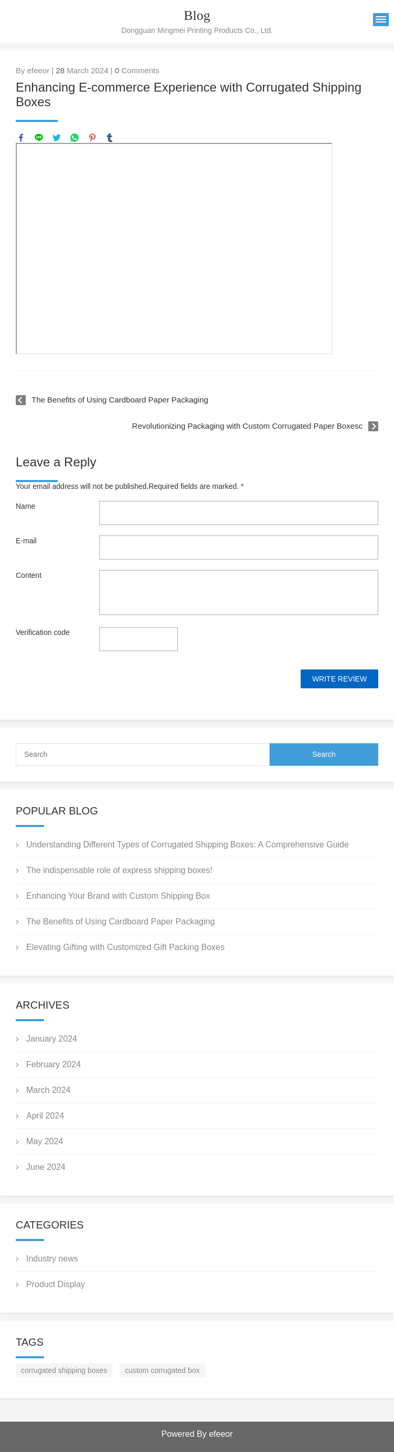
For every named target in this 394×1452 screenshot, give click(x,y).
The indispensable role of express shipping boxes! (119, 870)
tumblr (109, 137)
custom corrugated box (162, 1370)
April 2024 (45, 1115)
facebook (21, 137)
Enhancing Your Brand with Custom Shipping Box (118, 895)
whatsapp (74, 137)
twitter (56, 137)
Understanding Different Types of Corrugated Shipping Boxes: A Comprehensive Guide (187, 844)
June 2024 (46, 1167)
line (39, 137)
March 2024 (48, 1090)
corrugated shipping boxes (64, 1370)
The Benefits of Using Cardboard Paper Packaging (119, 399)
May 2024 (44, 1141)
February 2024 (53, 1064)
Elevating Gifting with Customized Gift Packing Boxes (125, 947)
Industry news (52, 1258)
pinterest (92, 137)
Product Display (55, 1284)
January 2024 (51, 1038)
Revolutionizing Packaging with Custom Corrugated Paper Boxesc (247, 425)
